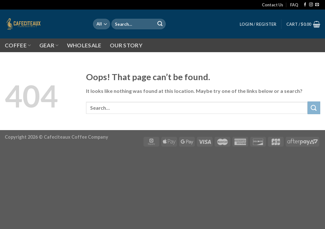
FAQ (294, 4)
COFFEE (18, 45)
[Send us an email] (317, 5)
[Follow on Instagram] (311, 5)
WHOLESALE (84, 45)
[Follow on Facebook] (305, 5)
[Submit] (160, 24)
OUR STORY (126, 45)
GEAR (49, 45)
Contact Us (272, 4)
